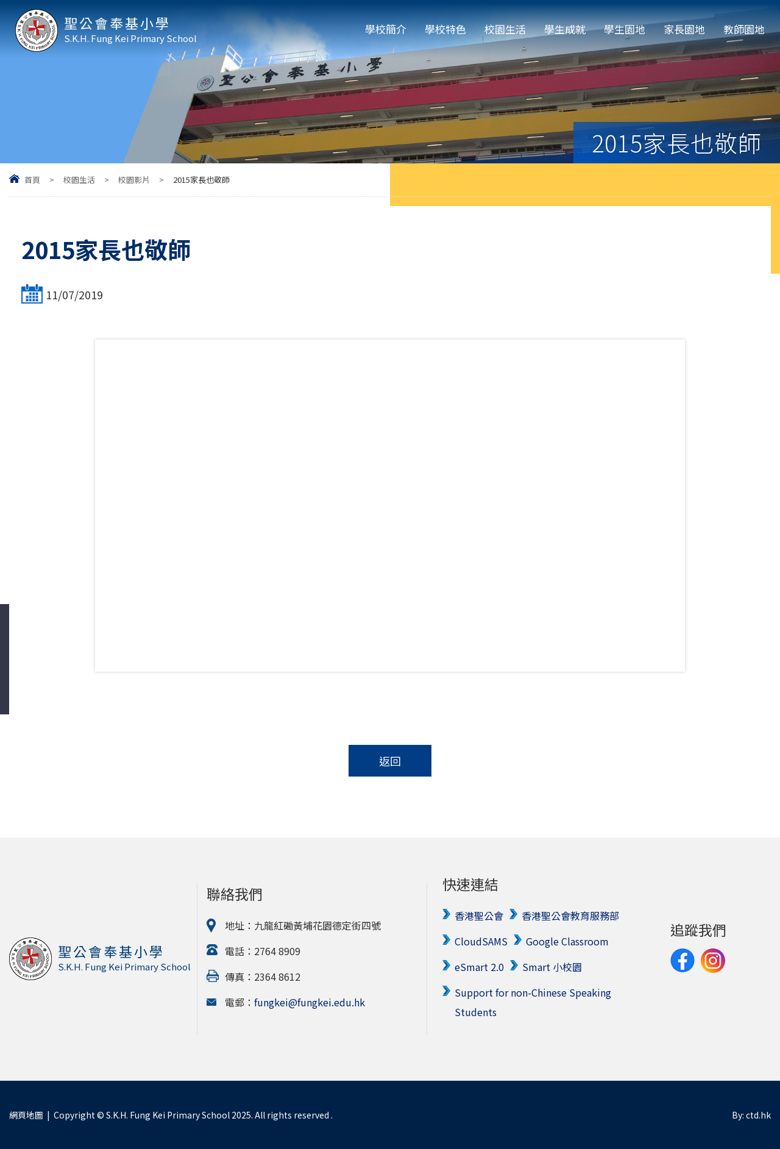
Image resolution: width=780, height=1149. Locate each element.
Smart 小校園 (552, 966)
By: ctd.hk (751, 1115)
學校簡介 (385, 29)
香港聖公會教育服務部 (570, 915)
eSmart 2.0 (479, 966)
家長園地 (684, 29)
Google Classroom (567, 941)
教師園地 (744, 29)
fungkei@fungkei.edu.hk (309, 1002)
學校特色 (445, 29)
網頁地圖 (26, 1115)
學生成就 (565, 29)
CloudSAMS (481, 941)
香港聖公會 (479, 915)
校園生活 (505, 29)
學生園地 (624, 29)
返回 (390, 761)
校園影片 (134, 179)
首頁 (32, 179)
